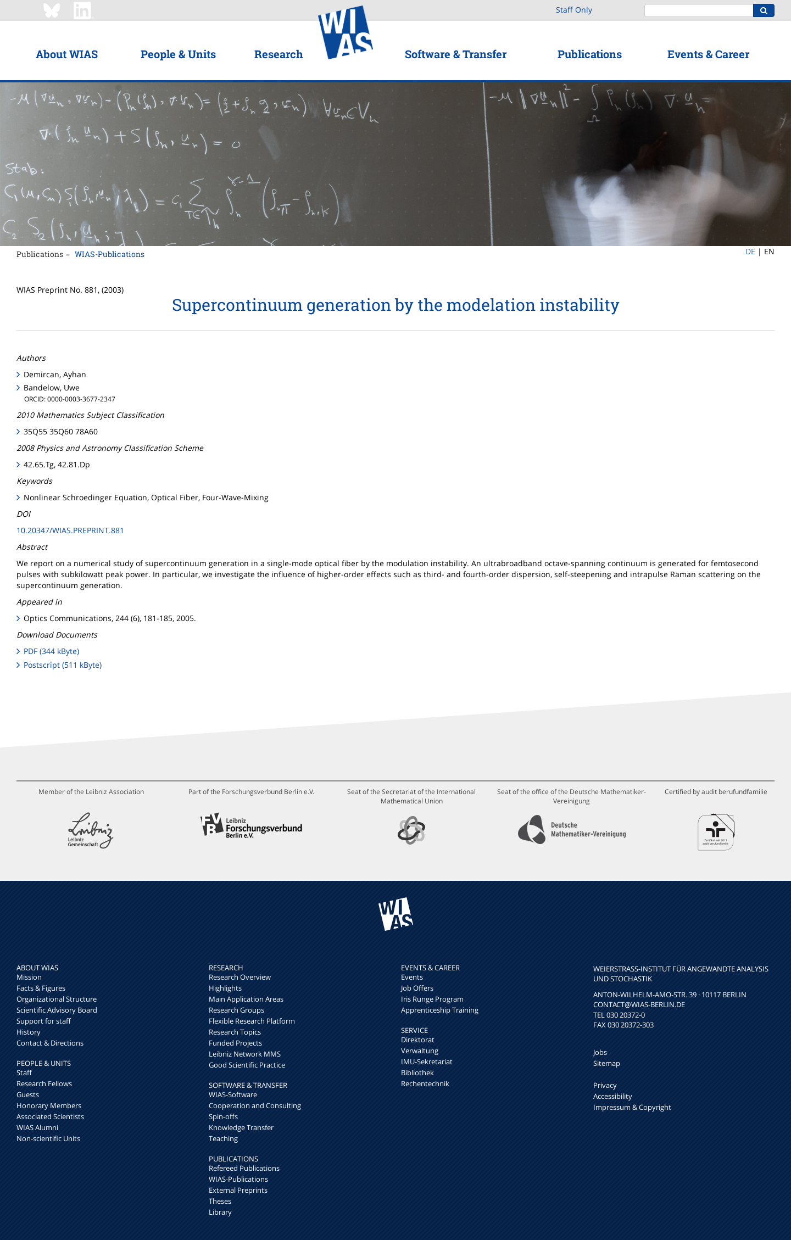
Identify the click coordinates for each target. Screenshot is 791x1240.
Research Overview (240, 977)
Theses (220, 1201)
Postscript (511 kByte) (63, 665)
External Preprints (238, 1190)
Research (278, 54)
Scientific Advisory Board (56, 1010)
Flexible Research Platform (252, 1021)
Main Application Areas (246, 999)
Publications (590, 54)
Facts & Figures (40, 988)
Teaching (223, 1138)
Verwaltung (419, 1050)
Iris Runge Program (432, 999)
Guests (27, 1094)
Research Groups (236, 1010)
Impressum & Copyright (632, 1107)
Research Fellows (44, 1083)
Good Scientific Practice (247, 1065)
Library (220, 1212)
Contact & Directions (49, 1043)
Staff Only (574, 9)
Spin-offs (223, 1116)
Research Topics (235, 1032)
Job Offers (417, 988)
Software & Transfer (455, 54)
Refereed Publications (244, 1168)
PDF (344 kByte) (51, 651)
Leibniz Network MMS (245, 1054)
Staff (24, 1072)
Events (412, 977)
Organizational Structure (56, 999)
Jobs (600, 1052)
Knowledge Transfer (241, 1127)
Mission (29, 977)
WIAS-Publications (109, 254)
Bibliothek (417, 1072)
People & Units (178, 54)
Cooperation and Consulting (255, 1105)
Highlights (225, 988)
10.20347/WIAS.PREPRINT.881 (70, 530)
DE (750, 251)
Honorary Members (48, 1105)
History (28, 1032)
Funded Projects (235, 1043)
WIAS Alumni (37, 1127)
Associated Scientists (50, 1116)
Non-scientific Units (48, 1138)
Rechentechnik (425, 1083)
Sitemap (606, 1063)
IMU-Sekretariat (427, 1061)
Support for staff (43, 1021)
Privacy (605, 1085)
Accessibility (612, 1096)
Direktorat (418, 1039)
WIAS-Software (233, 1094)
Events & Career (708, 54)
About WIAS (67, 54)
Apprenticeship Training (439, 1010)
